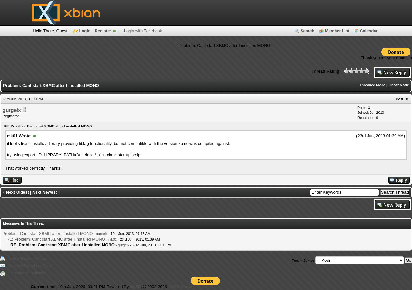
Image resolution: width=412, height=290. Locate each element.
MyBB (135, 286)
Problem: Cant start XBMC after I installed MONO (47, 233)
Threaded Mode (372, 85)
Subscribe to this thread (26, 273)
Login (84, 31)
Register (103, 31)
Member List (337, 31)
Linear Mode (398, 85)
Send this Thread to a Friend (30, 265)
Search (307, 31)
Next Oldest (17, 192)
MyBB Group (180, 286)
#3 (407, 99)
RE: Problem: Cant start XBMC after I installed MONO (55, 239)
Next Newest (44, 192)
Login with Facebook (143, 31)
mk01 (112, 239)
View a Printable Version (27, 259)
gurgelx (12, 110)
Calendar (369, 31)
